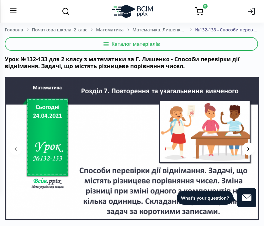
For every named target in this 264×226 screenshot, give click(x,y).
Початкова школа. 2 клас (59, 29)
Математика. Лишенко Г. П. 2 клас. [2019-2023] (163, 29)
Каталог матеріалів (131, 43)
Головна (14, 29)
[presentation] (15, 149)
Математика (110, 29)
